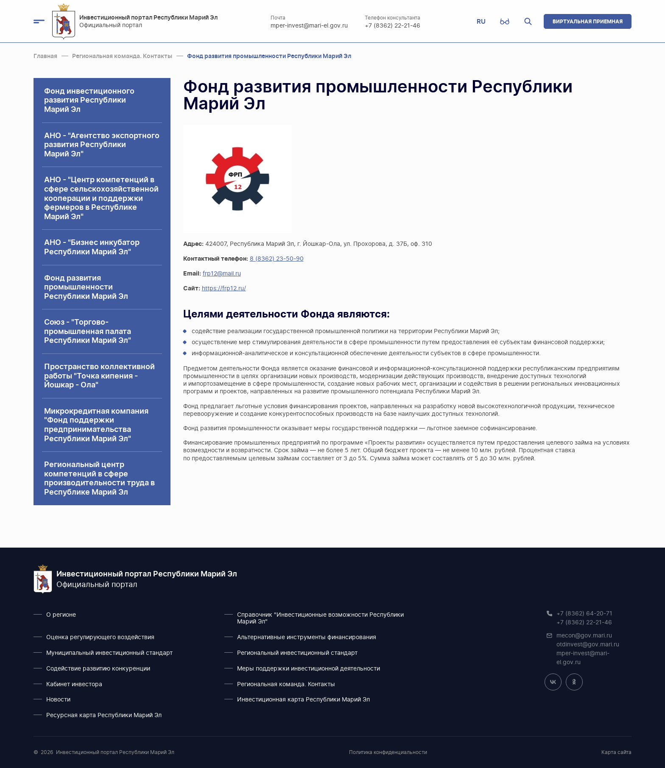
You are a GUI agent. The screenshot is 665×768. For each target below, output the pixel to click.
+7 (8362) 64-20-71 (584, 614)
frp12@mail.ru (222, 274)
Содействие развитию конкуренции (98, 669)
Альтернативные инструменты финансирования (306, 637)
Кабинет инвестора (74, 684)
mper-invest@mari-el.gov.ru (309, 26)
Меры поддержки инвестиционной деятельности (308, 669)
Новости (58, 700)
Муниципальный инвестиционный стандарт (109, 653)
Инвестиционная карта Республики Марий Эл (303, 700)
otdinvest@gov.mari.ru (587, 645)
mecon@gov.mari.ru (584, 636)
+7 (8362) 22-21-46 (393, 26)
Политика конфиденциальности (388, 752)
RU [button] (481, 21)
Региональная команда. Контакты (286, 684)
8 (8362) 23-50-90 (277, 259)
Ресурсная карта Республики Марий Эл (104, 715)
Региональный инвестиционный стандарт (297, 653)
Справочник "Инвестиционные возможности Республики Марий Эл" (320, 618)
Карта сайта (616, 752)
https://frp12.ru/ (224, 289)
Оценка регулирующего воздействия (100, 637)
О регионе (61, 615)
